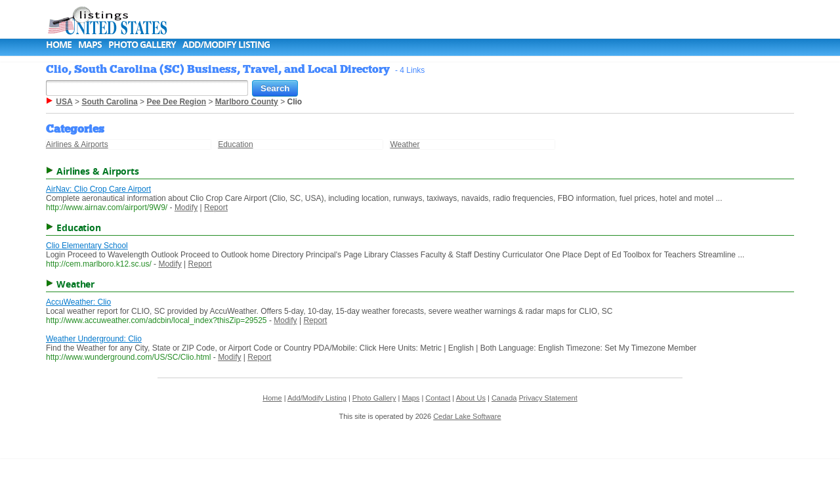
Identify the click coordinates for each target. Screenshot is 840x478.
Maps (90, 44)
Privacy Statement (548, 398)
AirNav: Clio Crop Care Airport (98, 189)
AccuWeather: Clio (78, 302)
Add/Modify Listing (226, 44)
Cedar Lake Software (467, 416)
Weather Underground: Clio (94, 338)
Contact (437, 398)
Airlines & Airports (77, 144)
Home (59, 44)
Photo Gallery (142, 44)
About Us (471, 398)
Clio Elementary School (87, 245)
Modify (186, 207)
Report (216, 207)
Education (235, 144)
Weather (404, 144)
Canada (504, 398)
